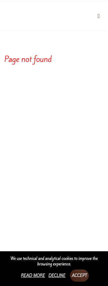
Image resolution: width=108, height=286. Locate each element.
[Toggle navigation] (98, 16)
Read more (33, 275)
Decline (56, 275)
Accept (79, 275)
